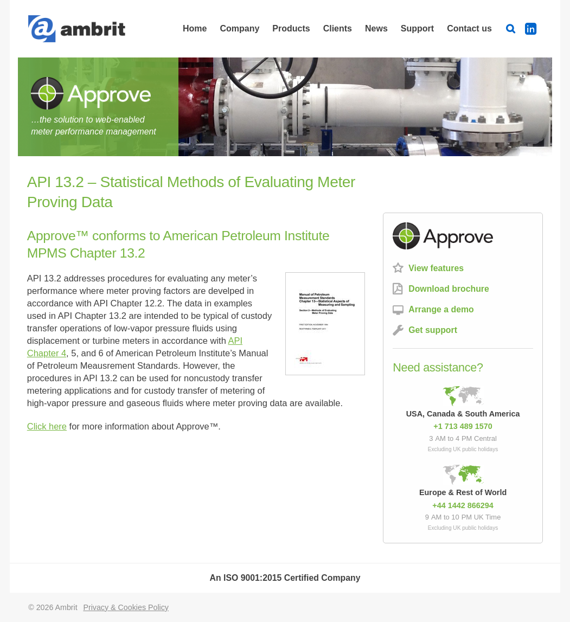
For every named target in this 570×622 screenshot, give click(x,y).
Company (239, 28)
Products (291, 28)
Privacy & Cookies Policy (126, 607)
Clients (337, 28)
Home (195, 28)
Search (512, 28)
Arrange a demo (441, 309)
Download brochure (448, 288)
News (376, 28)
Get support (432, 330)
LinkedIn (534, 28)
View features (436, 268)
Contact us (469, 28)
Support (417, 28)
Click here (47, 426)
